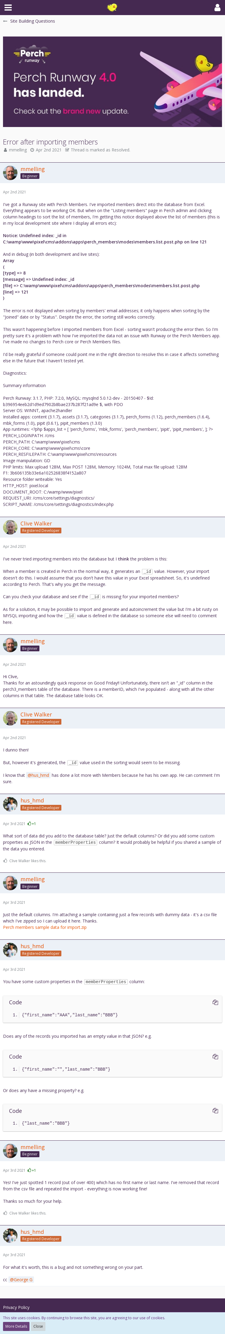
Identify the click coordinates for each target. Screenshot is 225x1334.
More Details (16, 1326)
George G (23, 1279)
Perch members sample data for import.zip (45, 927)
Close (38, 1326)
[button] (8, 7)
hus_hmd (40, 775)
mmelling (18, 150)
